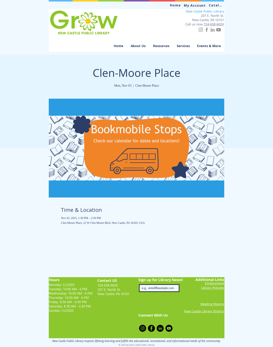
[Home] (175, 5)
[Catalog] (217, 5)
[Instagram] (201, 30)
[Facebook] (207, 30)
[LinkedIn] (212, 30)
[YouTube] (218, 30)
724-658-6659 (214, 24)
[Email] (158, 288)
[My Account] (195, 5)
